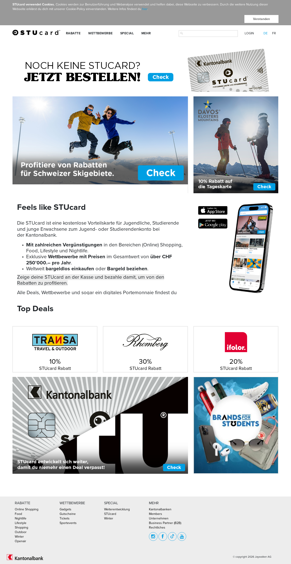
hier (144, 9)
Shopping (21, 527)
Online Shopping (26, 509)
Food (18, 514)
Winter (19, 537)
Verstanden (261, 19)
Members (155, 514)
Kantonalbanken (160, 509)
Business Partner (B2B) (165, 523)
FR (274, 33)
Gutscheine (68, 514)
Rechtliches (157, 527)
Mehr (146, 33)
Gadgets (65, 509)
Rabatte (73, 33)
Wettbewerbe (100, 33)
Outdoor (21, 532)
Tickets (65, 518)
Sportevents (68, 523)
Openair (20, 541)
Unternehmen (158, 518)
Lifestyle (20, 523)
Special (127, 33)
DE (265, 33)
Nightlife (20, 518)
